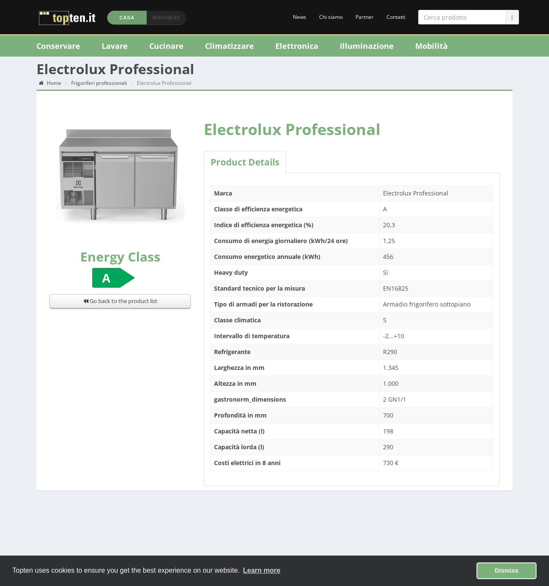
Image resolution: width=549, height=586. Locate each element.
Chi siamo (331, 17)
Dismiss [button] (507, 570)
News (299, 17)
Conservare (58, 46)
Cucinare (166, 46)
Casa (126, 17)
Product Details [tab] (245, 164)
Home (50, 84)
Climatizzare (229, 46)
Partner (365, 17)
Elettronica (296, 46)
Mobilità (431, 46)
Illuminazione (367, 46)
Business (166, 17)
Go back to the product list (120, 303)
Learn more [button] (262, 570)
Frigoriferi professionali (99, 84)
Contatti (395, 17)
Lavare (115, 46)
